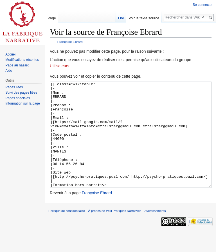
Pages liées (14, 87)
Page (52, 18)
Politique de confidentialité (66, 231)
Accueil (10, 54)
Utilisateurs (59, 66)
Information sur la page (22, 103)
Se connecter (203, 5)
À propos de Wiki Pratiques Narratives (114, 231)
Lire (121, 18)
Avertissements (155, 231)
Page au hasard (17, 65)
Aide (8, 71)
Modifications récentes (22, 60)
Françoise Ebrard (70, 41)
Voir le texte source (144, 18)
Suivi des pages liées (21, 92)
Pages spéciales (17, 98)
